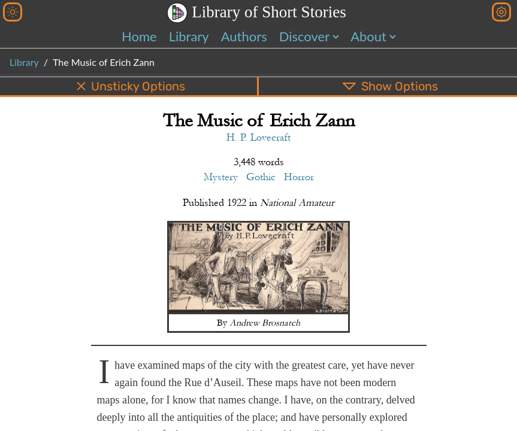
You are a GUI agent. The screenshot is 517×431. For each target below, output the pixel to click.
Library (189, 36)
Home (139, 36)
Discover (304, 36)
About (368, 36)
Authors (244, 36)
